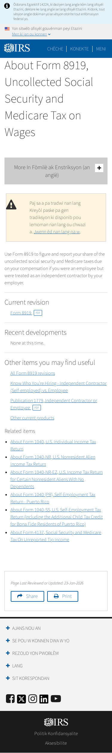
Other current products (32, 418)
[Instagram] (32, 699)
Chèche (55, 49)
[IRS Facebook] (10, 699)
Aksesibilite (56, 743)
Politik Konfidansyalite (56, 734)
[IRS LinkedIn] (43, 701)
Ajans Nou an (26, 628)
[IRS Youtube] (56, 699)
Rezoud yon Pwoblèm (35, 653)
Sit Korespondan (30, 678)
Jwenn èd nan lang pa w (57, 232)
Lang (17, 666)
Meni (101, 49)
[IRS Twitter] (21, 701)
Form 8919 (26, 313)
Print (67, 596)
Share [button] (32, 596)
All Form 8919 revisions (32, 373)
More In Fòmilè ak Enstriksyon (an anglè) (59, 171)
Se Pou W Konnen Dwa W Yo (40, 641)
